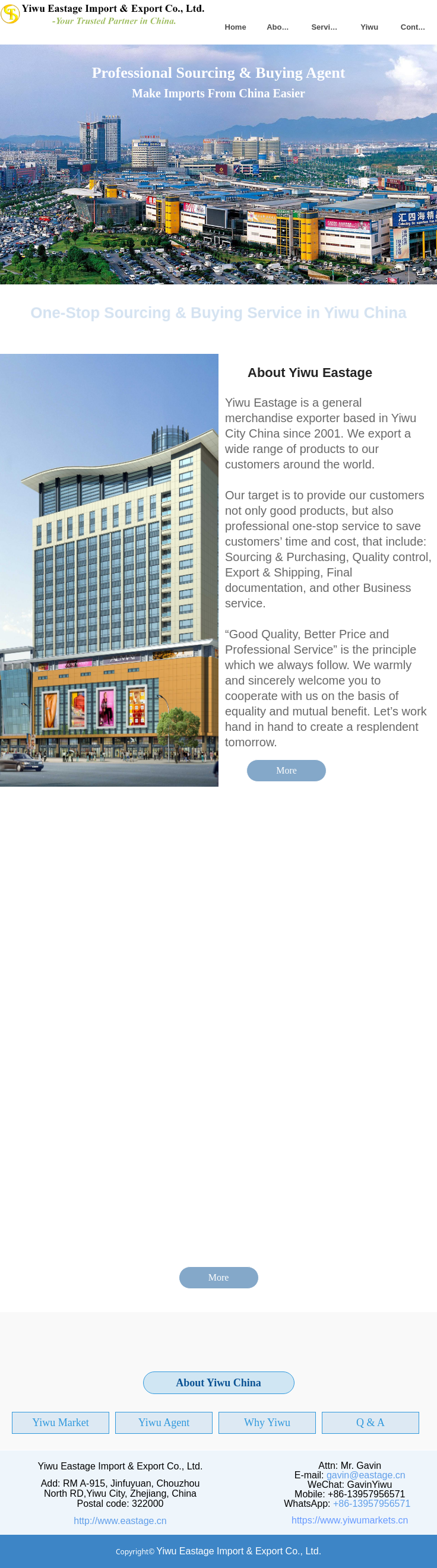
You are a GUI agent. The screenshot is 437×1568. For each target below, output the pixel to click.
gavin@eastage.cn (366, 1475)
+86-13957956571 (371, 1504)
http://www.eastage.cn (120, 1521)
